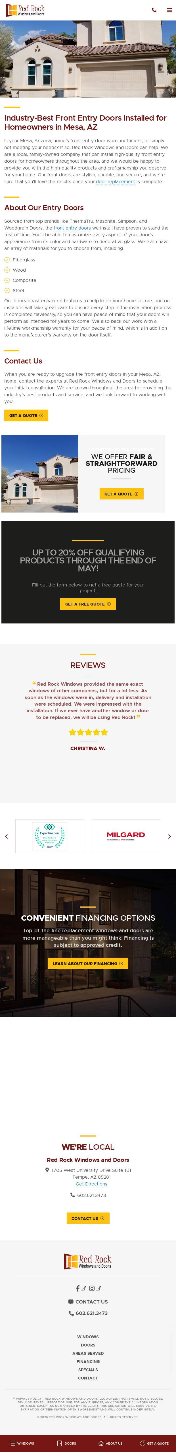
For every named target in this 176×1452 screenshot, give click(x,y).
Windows (88, 1338)
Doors (88, 1346)
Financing (88, 1362)
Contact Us (85, 1219)
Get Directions (91, 1185)
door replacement (115, 182)
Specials (88, 1371)
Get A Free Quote (85, 605)
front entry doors (72, 228)
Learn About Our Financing (85, 965)
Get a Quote (23, 415)
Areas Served (88, 1354)
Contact (88, 1379)
